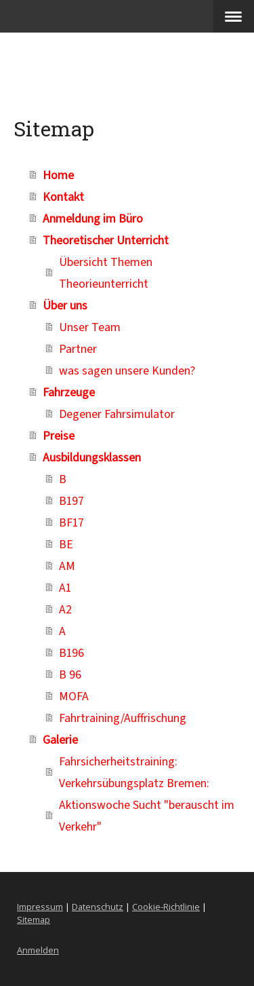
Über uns (65, 305)
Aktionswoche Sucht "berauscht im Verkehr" (146, 815)
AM (67, 565)
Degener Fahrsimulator (117, 413)
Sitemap (33, 919)
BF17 (71, 522)
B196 (71, 652)
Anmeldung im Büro (93, 218)
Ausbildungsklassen (92, 457)
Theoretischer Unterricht (106, 239)
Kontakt (63, 196)
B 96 (70, 674)
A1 (65, 587)
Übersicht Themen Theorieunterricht (105, 272)
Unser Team (90, 326)
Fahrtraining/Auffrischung (122, 717)
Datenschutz (97, 906)
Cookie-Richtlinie (166, 906)
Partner (78, 348)
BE (66, 543)
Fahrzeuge (69, 391)
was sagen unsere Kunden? (127, 370)
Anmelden (38, 950)
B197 (71, 500)
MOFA (74, 695)
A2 (65, 609)
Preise (59, 435)
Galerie (60, 739)
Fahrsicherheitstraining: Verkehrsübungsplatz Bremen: (134, 772)
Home (58, 174)
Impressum (40, 906)
